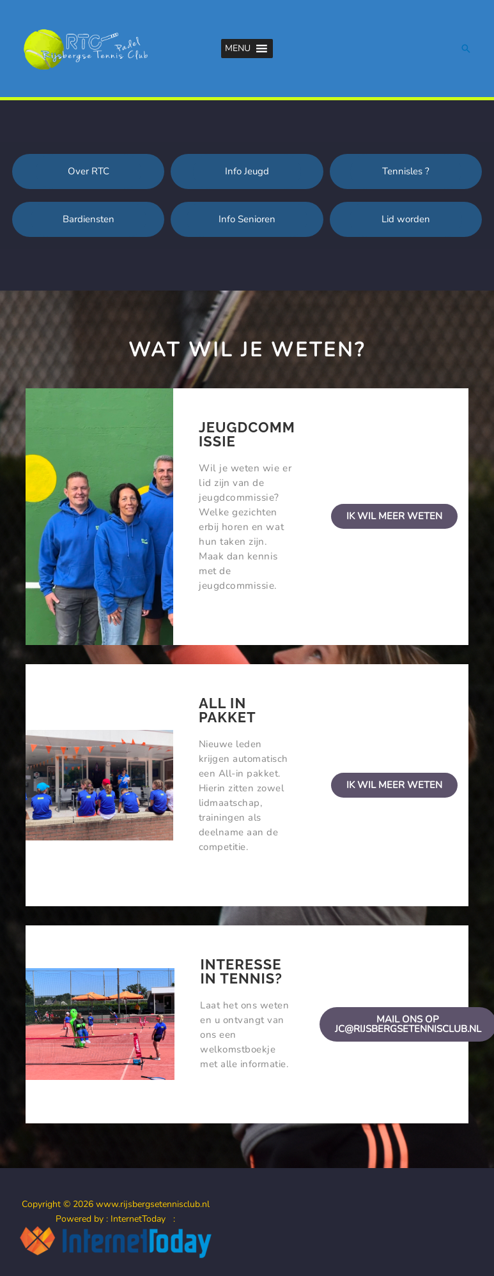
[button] (238, 48)
